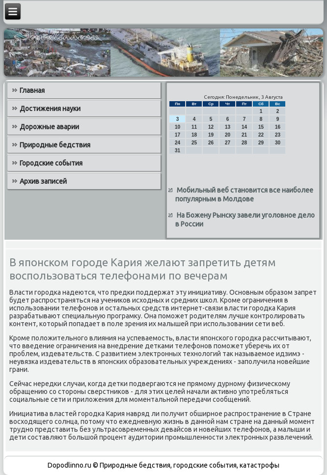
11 (194, 127)
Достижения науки (50, 108)
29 (261, 142)
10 (177, 127)
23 (277, 135)
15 (261, 127)
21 (244, 135)
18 (194, 135)
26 (211, 142)
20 (227, 135)
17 (177, 135)
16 (277, 127)
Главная (32, 90)
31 (177, 150)
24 (177, 142)
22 (261, 135)
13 (227, 127)
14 (244, 127)
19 (211, 135)
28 (244, 142)
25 (194, 142)
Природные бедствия (55, 145)
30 (277, 142)
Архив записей (43, 181)
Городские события (51, 163)
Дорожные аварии (49, 127)
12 (211, 127)
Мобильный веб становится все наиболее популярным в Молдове (244, 194)
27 (227, 142)
